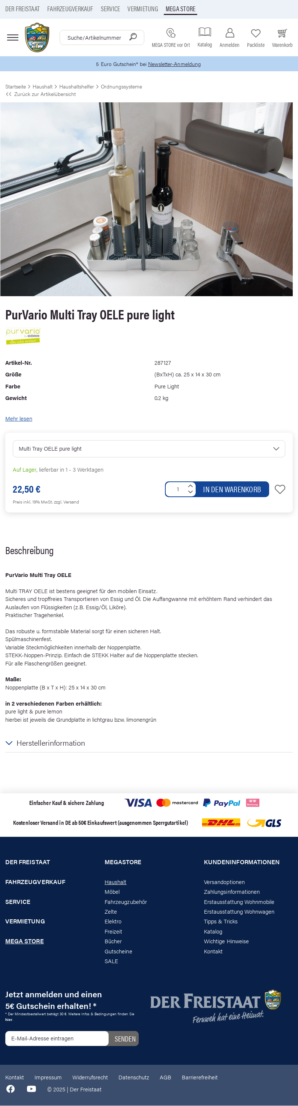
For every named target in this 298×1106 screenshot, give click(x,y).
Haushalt (115, 882)
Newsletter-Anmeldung (175, 64)
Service (110, 8)
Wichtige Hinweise (226, 941)
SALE (111, 961)
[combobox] (102, 37)
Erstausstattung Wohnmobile (239, 901)
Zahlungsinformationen (232, 892)
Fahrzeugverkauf (70, 8)
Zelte (111, 912)
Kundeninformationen (242, 862)
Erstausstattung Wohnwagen (239, 912)
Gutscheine (118, 951)
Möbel (112, 892)
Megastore (123, 862)
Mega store (180, 8)
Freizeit (113, 931)
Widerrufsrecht (90, 1077)
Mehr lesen (18, 418)
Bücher (113, 941)
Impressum (48, 1077)
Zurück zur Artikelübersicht (40, 94)
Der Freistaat (22, 8)
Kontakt (213, 951)
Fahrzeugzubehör (126, 901)
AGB (165, 1077)
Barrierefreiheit (200, 1077)
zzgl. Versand (66, 502)
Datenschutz (133, 1077)
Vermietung (142, 8)
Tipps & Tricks (221, 921)
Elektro (113, 921)
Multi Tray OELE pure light (50, 449)
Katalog (213, 931)
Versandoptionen (224, 882)
